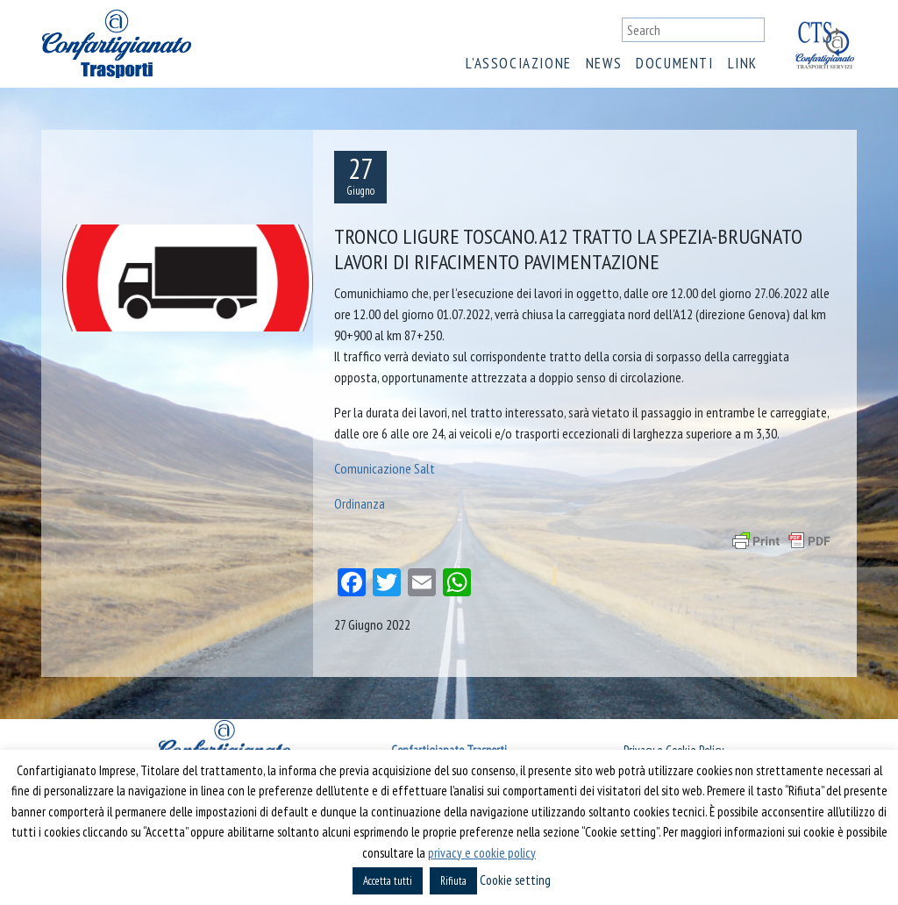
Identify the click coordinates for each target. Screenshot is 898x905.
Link (743, 63)
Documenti (674, 63)
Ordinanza (359, 503)
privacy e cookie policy (482, 852)
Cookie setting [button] (515, 880)
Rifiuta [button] (453, 880)
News (604, 63)
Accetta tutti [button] (387, 880)
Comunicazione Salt (384, 468)
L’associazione (518, 63)
